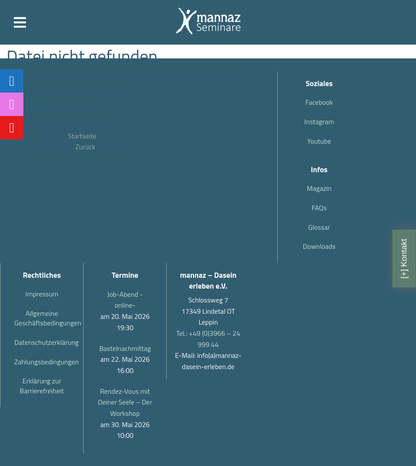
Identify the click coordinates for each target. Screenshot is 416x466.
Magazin (319, 188)
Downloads (319, 246)
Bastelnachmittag (125, 348)
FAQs (319, 207)
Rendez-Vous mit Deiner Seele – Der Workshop (125, 402)
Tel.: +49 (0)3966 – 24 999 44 (208, 339)
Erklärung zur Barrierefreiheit (42, 385)
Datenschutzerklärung (45, 342)
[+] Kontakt (403, 258)
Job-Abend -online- (125, 300)
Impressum (42, 294)
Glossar (319, 227)
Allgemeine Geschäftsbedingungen (45, 318)
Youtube (319, 141)
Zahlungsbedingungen (45, 362)
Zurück (85, 146)
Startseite (82, 136)
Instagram (319, 121)
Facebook (319, 102)
